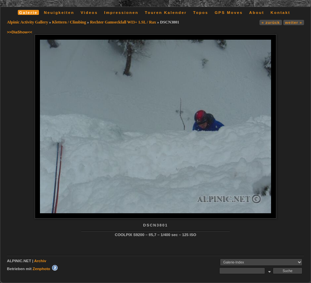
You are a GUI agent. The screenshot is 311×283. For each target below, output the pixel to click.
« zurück (270, 22)
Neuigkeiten (59, 12)
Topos (200, 12)
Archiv (40, 261)
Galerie (28, 12)
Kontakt (280, 12)
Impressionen (121, 12)
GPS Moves (229, 12)
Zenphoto (41, 268)
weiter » (293, 22)
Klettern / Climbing (69, 22)
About (256, 12)
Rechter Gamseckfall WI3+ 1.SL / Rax (123, 22)
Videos (89, 12)
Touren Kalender (166, 12)
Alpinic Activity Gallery (27, 22)
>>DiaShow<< (19, 32)
